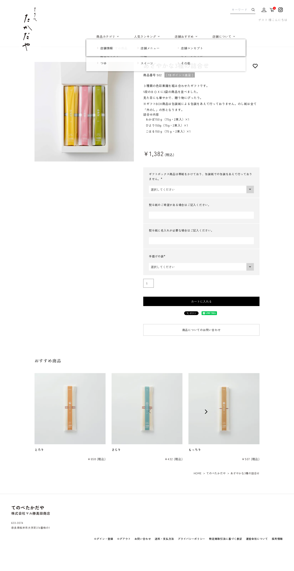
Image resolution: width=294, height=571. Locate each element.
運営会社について (257, 539)
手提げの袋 (158, 256)
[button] (27, 411)
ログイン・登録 (103, 539)
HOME (198, 473)
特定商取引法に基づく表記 (225, 539)
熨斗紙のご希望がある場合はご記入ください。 (180, 205)
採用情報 (277, 539)
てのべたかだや (216, 473)
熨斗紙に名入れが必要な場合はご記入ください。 (181, 230)
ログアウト (124, 539)
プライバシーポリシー (191, 539)
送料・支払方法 (164, 539)
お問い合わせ (142, 539)
